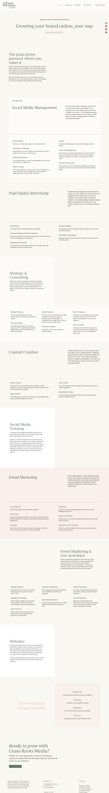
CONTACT (78, 5)
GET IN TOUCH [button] (15, 766)
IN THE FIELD (87, 5)
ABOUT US (69, 5)
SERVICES (60, 5)
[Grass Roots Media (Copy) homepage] (13, 5)
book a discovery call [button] (54, 32)
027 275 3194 (48, 785)
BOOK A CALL (100, 5)
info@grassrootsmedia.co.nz (52, 784)
